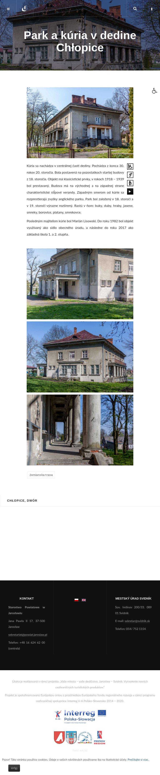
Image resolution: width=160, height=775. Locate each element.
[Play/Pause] (129, 191)
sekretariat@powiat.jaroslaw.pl (27, 634)
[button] (156, 92)
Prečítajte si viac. (138, 759)
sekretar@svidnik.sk (137, 621)
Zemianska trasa (41, 475)
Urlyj (14, 768)
